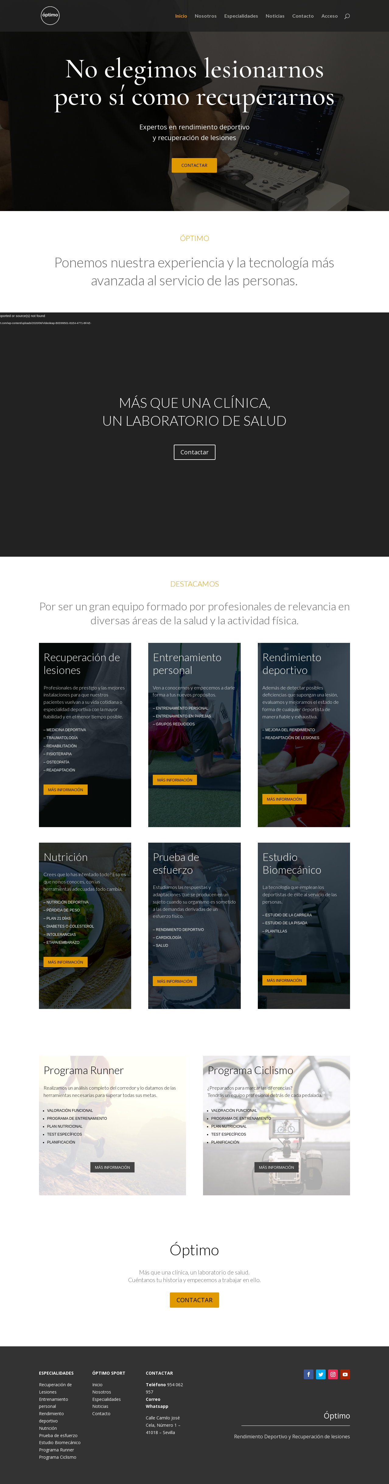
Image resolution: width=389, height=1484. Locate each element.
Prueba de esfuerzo (58, 1435)
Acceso (329, 16)
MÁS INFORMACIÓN (65, 789)
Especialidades (241, 16)
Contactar (194, 452)
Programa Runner (56, 1450)
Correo (153, 1399)
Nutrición (48, 1428)
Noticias (275, 16)
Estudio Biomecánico (60, 1442)
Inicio (181, 16)
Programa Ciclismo (57, 1457)
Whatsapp (157, 1406)
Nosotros (206, 16)
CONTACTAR (194, 165)
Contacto (303, 16)
